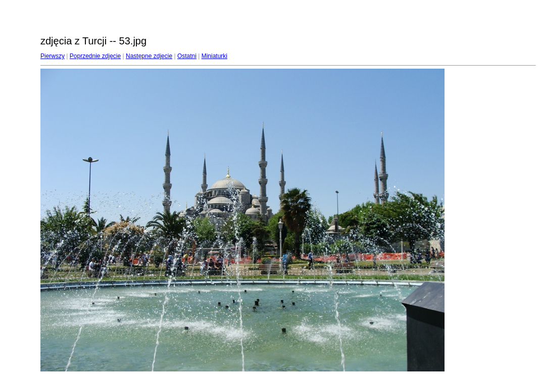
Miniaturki (214, 56)
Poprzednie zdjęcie (95, 56)
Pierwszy (52, 56)
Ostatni (187, 56)
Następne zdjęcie (149, 56)
